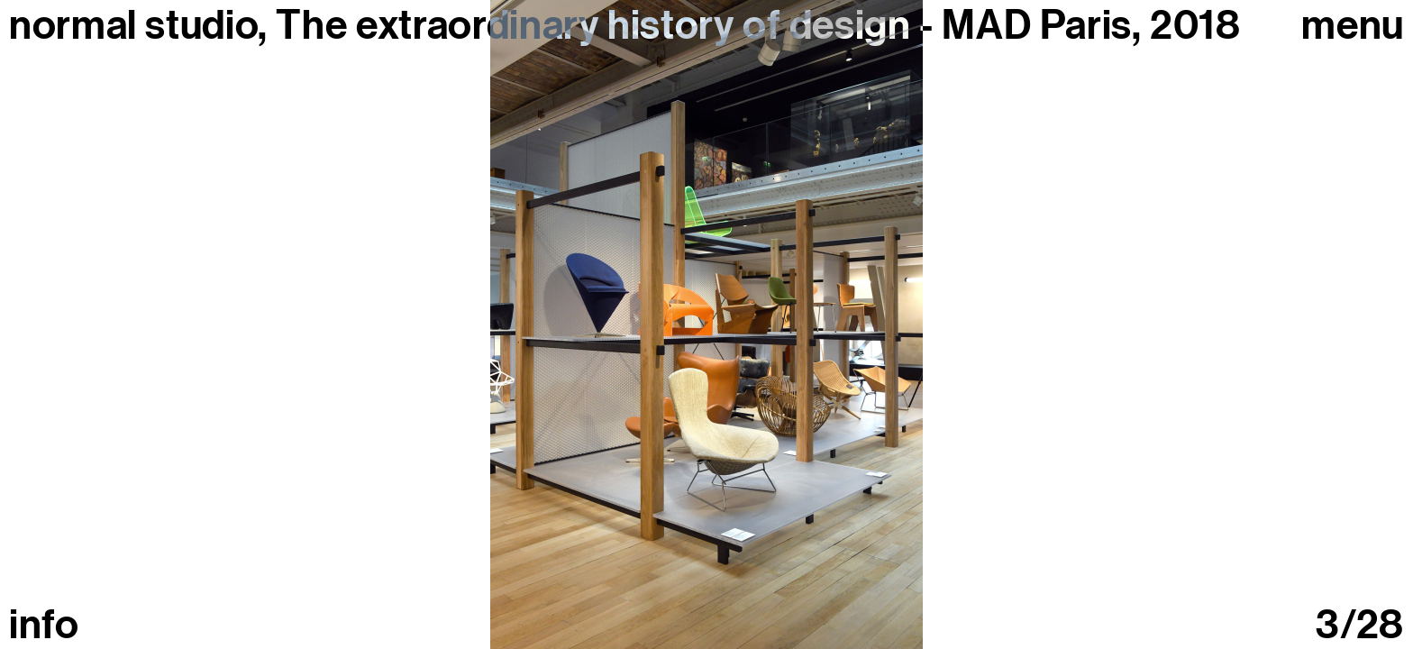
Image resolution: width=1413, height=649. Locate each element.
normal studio (133, 25)
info (44, 625)
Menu (1352, 25)
